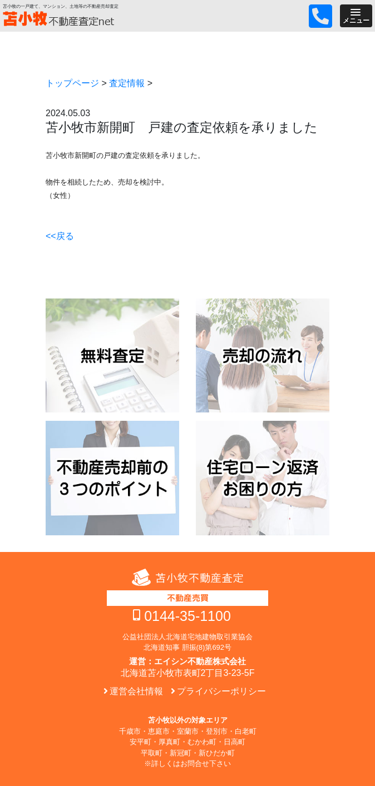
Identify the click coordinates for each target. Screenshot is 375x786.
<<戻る (60, 236)
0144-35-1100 (187, 616)
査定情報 (127, 83)
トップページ (72, 83)
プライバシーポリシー (221, 691)
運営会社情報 (136, 691)
